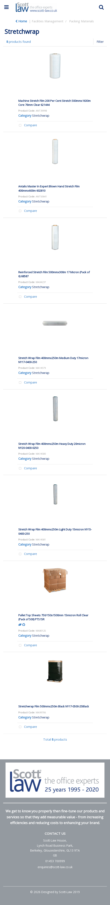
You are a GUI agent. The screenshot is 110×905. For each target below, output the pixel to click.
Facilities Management (47, 21)
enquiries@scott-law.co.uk (55, 867)
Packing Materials (81, 21)
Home (21, 21)
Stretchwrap (40, 115)
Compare (27, 125)
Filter (100, 42)
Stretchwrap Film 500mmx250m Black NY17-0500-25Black (53, 706)
